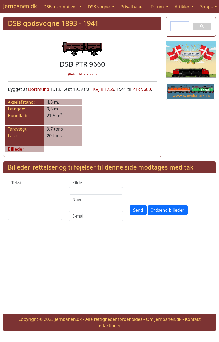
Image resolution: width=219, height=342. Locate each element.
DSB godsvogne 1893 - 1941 (53, 23)
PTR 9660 (141, 89)
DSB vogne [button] (99, 7)
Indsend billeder (167, 210)
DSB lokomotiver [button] (60, 7)
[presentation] (170, 188)
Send (138, 210)
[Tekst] (35, 199)
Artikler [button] (183, 7)
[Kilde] (96, 183)
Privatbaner (132, 7)
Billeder (16, 149)
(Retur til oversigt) (82, 74)
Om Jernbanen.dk (163, 319)
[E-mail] (96, 216)
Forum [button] (157, 7)
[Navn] (96, 199)
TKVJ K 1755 (102, 89)
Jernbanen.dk (20, 6)
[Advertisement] (109, 271)
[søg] (179, 26)
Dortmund (38, 89)
